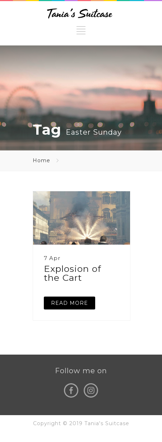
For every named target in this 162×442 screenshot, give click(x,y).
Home (41, 160)
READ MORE (69, 303)
